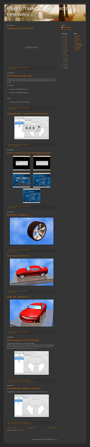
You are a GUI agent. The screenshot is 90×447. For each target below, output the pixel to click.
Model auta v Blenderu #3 (18, 215)
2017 (64, 37)
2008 (64, 64)
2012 (64, 43)
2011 (64, 46)
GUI (19, 381)
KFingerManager (17, 145)
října (64, 51)
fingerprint (16, 381)
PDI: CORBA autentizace (78, 48)
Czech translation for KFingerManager (23, 340)
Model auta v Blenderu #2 (18, 256)
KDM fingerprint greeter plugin (19, 76)
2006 (64, 68)
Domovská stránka (32, 427)
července (65, 55)
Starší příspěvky (52, 427)
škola (15, 251)
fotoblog (12, 251)
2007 (64, 66)
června (64, 57)
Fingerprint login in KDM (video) (20, 28)
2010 (64, 48)
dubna (64, 59)
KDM (15, 68)
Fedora (11, 68)
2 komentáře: (25, 290)
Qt (32, 423)
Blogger (55, 439)
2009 (64, 50)
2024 (64, 35)
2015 (64, 42)
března (64, 61)
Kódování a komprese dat (78, 39)
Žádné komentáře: (26, 67)
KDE (24, 381)
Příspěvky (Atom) (21, 430)
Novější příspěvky (11, 427)
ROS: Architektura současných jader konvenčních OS (79, 43)
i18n (21, 381)
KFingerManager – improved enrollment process (27, 114)
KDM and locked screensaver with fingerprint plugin (28, 153)
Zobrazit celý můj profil (66, 29)
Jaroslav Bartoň (67, 27)
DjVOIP (76, 50)
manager (35, 381)
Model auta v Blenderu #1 (18, 297)
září (64, 53)
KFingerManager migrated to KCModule (24, 388)
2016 (64, 40)
